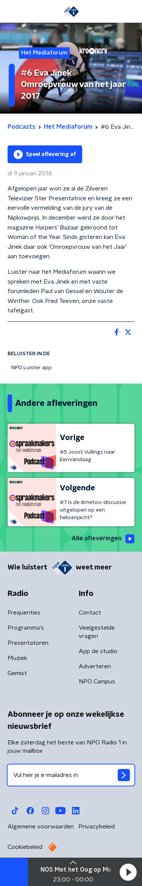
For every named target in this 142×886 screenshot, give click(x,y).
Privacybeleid (96, 827)
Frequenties (24, 613)
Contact (90, 613)
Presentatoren (28, 643)
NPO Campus (97, 682)
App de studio (98, 651)
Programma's (26, 628)
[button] (128, 872)
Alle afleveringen (103, 538)
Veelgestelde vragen (97, 632)
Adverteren (95, 666)
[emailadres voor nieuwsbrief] (71, 775)
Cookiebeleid (25, 847)
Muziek (17, 658)
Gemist (17, 673)
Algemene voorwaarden (41, 827)
